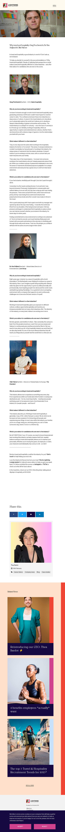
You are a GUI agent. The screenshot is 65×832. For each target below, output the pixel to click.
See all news (30, 785)
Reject (44, 826)
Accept (20, 826)
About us (29, 808)
